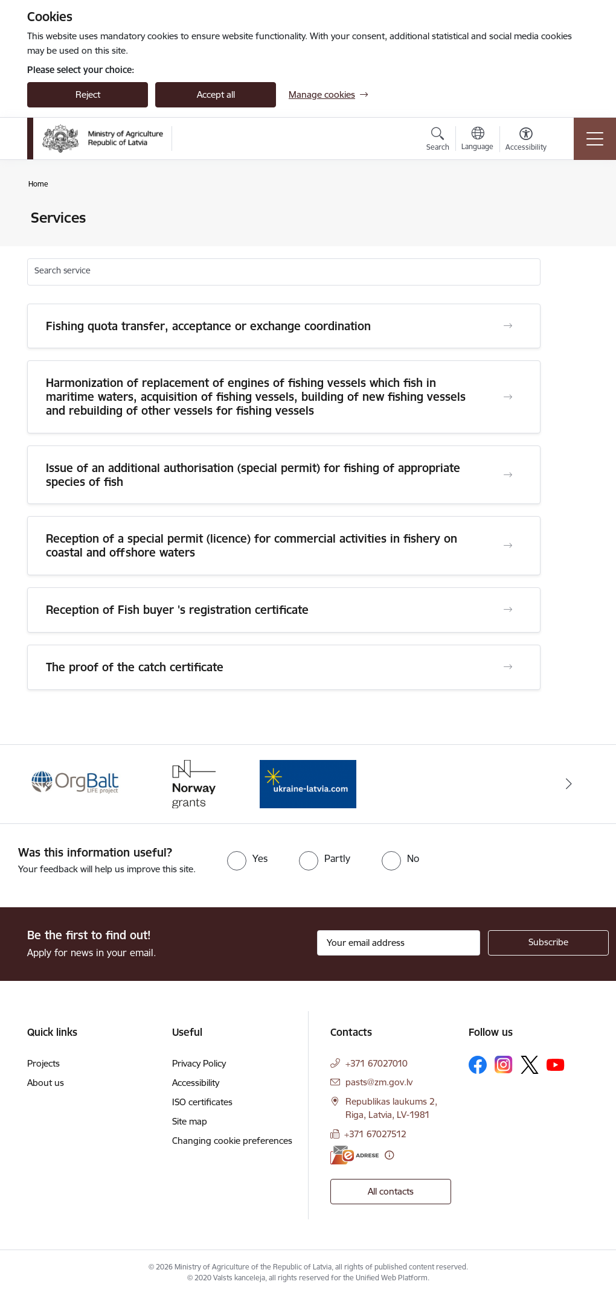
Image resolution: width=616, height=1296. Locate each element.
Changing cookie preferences (232, 1140)
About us (45, 1082)
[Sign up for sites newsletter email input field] (398, 943)
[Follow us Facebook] (478, 1065)
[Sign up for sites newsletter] (548, 943)
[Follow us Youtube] (556, 1064)
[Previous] (47, 784)
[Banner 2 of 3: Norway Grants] (192, 783)
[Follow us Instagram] (504, 1064)
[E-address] (354, 1155)
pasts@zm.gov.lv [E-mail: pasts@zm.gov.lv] (378, 1082)
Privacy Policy (199, 1063)
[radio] (247, 858)
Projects (43, 1063)
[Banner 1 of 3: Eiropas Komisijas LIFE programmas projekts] (76, 783)
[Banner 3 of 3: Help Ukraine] (308, 783)
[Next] (569, 784)
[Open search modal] (437, 140)
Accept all (216, 94)
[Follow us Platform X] (530, 1065)
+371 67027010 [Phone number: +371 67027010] (376, 1063)
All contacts (391, 1191)
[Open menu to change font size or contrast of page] (526, 140)
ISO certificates (202, 1102)
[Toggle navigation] (595, 139)
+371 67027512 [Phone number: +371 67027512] (375, 1134)
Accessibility (195, 1082)
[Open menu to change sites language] (477, 140)
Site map (189, 1121)
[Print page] (572, 213)
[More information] (389, 1155)
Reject (87, 94)
